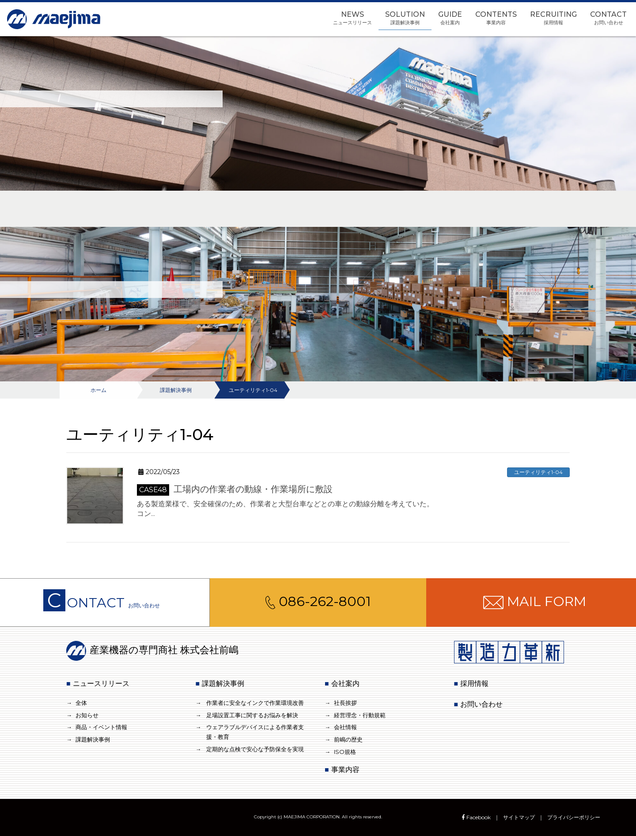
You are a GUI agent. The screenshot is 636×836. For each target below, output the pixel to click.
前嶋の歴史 (348, 739)
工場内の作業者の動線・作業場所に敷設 (235, 489)
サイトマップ (519, 817)
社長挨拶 (345, 702)
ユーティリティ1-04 (538, 472)
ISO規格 (345, 751)
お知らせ (87, 715)
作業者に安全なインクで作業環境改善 (255, 702)
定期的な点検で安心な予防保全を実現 (255, 749)
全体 (81, 702)
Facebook (475, 817)
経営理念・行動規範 (360, 715)
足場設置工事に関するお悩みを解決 (252, 715)
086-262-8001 (318, 601)
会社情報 (345, 727)
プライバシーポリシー (573, 817)
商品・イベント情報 (101, 727)
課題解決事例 (93, 739)
